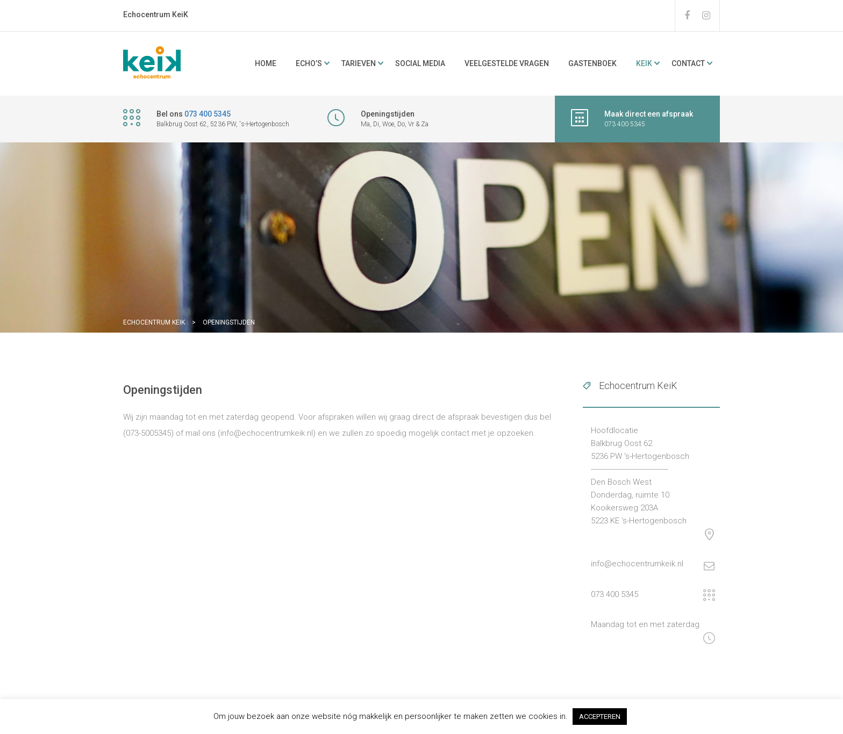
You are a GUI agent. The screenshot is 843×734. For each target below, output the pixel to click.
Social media (420, 63)
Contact (688, 63)
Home (265, 63)
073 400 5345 (207, 114)
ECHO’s (309, 63)
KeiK (644, 63)
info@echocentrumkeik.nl (637, 564)
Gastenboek (592, 63)
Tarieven (358, 63)
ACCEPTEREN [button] (599, 717)
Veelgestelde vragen (507, 63)
